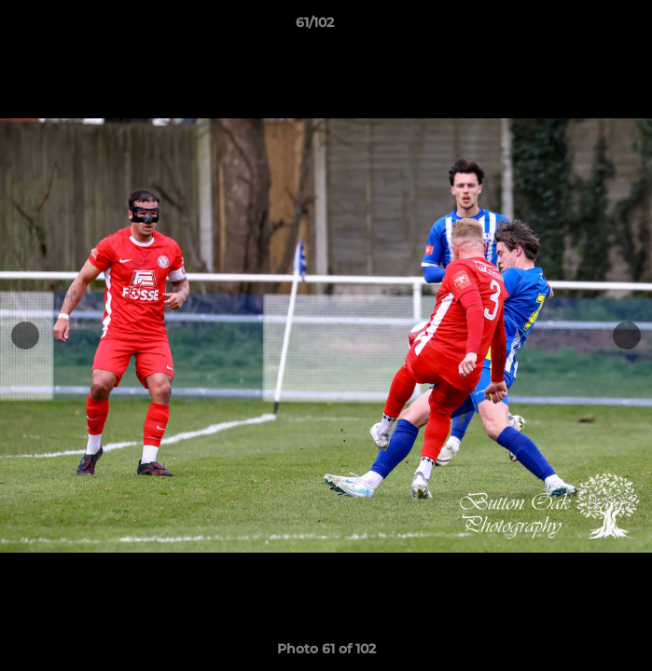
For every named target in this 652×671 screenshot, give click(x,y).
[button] (585, 27)
